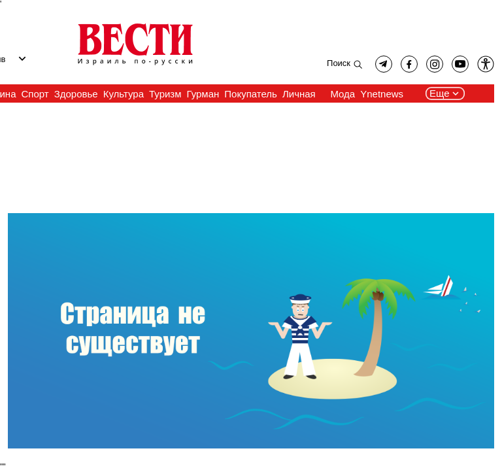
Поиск (338, 63)
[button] (485, 64)
